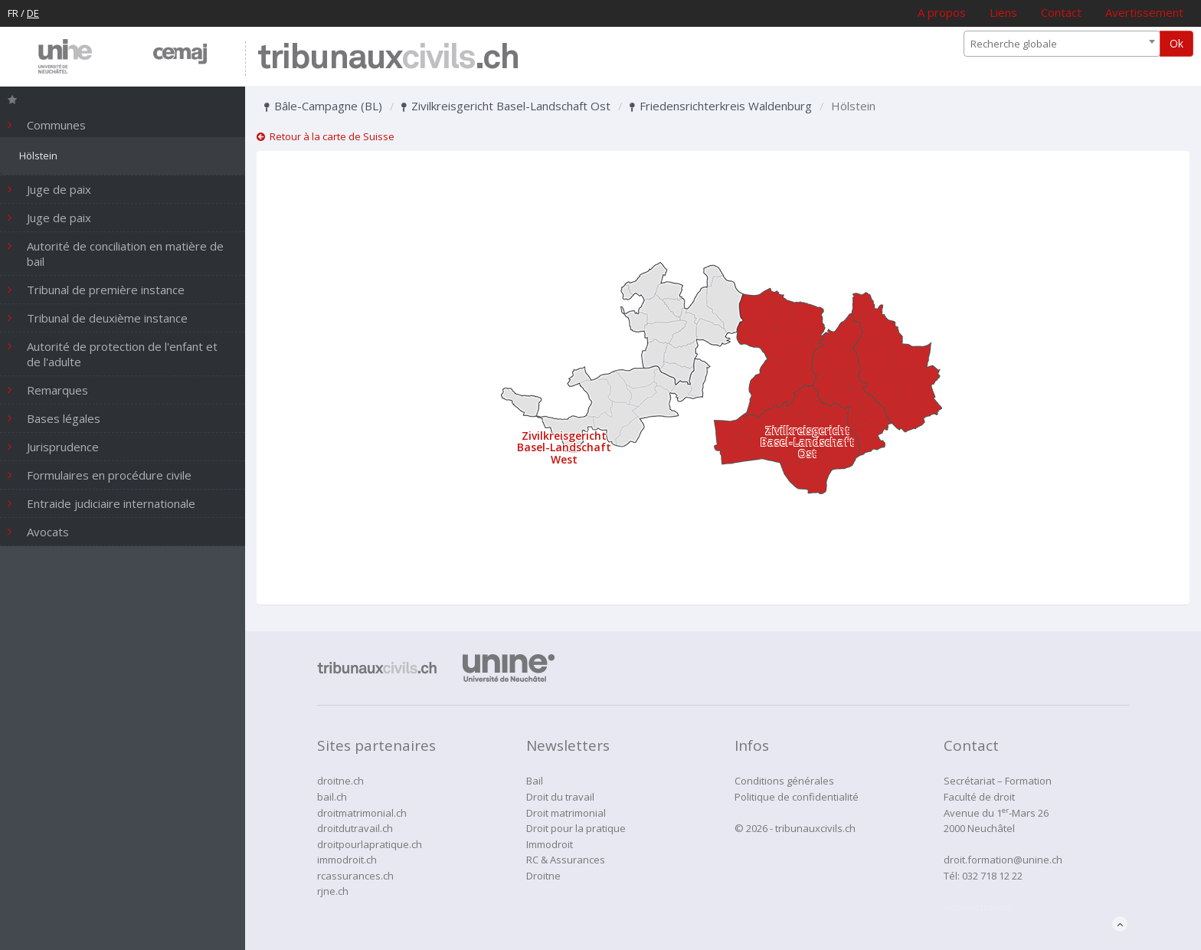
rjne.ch (333, 891)
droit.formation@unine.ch (1003, 859)
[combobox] (1062, 44)
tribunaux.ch (388, 58)
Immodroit (549, 844)
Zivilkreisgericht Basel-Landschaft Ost (505, 105)
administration (977, 907)
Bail (534, 781)
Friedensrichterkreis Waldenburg (721, 105)
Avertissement (1144, 12)
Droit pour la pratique (576, 828)
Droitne (543, 876)
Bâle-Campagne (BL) (323, 105)
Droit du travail (560, 797)
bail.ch (332, 797)
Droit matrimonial (566, 813)
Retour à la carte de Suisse (325, 136)
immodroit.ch (347, 859)
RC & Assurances (565, 859)
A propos (942, 12)
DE (33, 13)
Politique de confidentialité (797, 797)
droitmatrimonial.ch (362, 813)
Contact (1061, 12)
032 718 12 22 (992, 876)
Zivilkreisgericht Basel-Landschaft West (564, 447)
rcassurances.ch (355, 876)
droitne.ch (340, 781)
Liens (1003, 12)
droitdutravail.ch (355, 828)
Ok (1176, 43)
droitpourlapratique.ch (369, 844)
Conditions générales (784, 781)
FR (13, 13)
